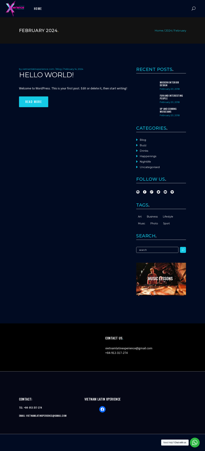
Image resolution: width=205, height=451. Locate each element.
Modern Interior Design (169, 83)
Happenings (148, 156)
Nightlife (145, 161)
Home (159, 30)
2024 (168, 30)
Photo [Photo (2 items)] (154, 223)
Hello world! (46, 74)
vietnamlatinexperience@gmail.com (128, 348)
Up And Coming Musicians (168, 110)
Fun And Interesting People (171, 97)
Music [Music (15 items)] (141, 223)
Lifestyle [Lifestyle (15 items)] (168, 216)
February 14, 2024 (73, 69)
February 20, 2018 (170, 88)
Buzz (143, 145)
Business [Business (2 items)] (152, 216)
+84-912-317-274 (116, 353)
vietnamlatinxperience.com (38, 69)
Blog (59, 69)
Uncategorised (150, 167)
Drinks (144, 150)
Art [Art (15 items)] (140, 216)
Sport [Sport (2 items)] (166, 223)
